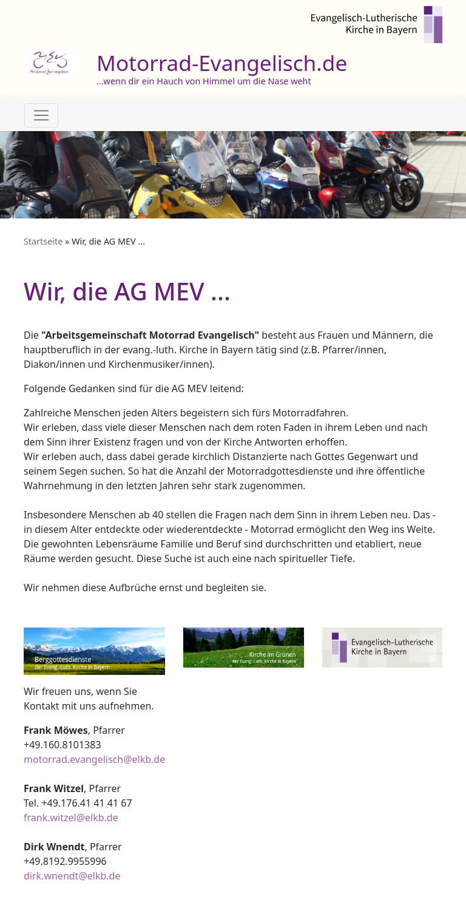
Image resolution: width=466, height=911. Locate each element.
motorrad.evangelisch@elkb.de (94, 759)
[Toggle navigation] (41, 115)
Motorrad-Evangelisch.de (221, 62)
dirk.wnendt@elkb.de (72, 875)
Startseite (43, 241)
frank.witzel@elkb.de (71, 817)
